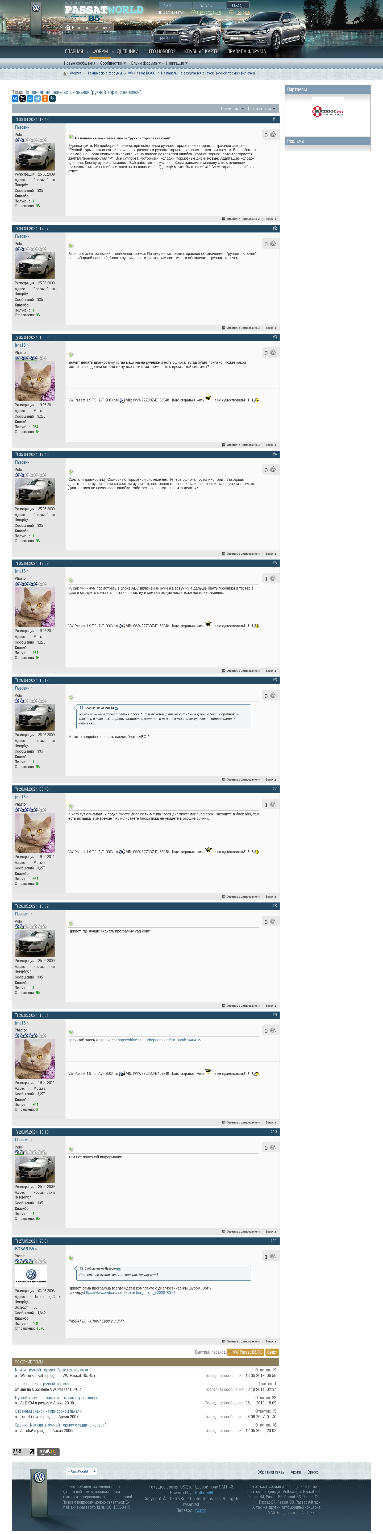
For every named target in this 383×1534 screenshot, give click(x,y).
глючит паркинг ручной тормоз (42, 1383)
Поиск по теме (260, 108)
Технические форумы (104, 73)
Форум (100, 51)
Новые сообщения (79, 63)
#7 (275, 788)
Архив (296, 1472)
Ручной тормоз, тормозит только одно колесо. (56, 1397)
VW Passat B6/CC (141, 73)
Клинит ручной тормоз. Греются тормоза (51, 1370)
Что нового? (161, 51)
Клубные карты (202, 51)
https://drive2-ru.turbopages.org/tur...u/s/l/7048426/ (159, 1040)
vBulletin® (203, 1492)
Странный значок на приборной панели (48, 1411)
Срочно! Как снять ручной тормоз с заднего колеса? (60, 1425)
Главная (74, 51)
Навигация (175, 63)
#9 (275, 1014)
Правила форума (246, 51)
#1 (275, 119)
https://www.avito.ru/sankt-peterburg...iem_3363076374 (129, 1292)
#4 (275, 453)
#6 (275, 679)
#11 (273, 1240)
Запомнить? (171, 12)
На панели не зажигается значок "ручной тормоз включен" (82, 92)
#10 (273, 1131)
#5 (275, 562)
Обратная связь (270, 1472)
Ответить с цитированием (241, 219)
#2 (275, 228)
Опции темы (231, 108)
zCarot (200, 1510)
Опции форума (144, 63)
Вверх (271, 219)
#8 (275, 905)
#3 (275, 336)
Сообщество (111, 63)
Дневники (128, 51)
